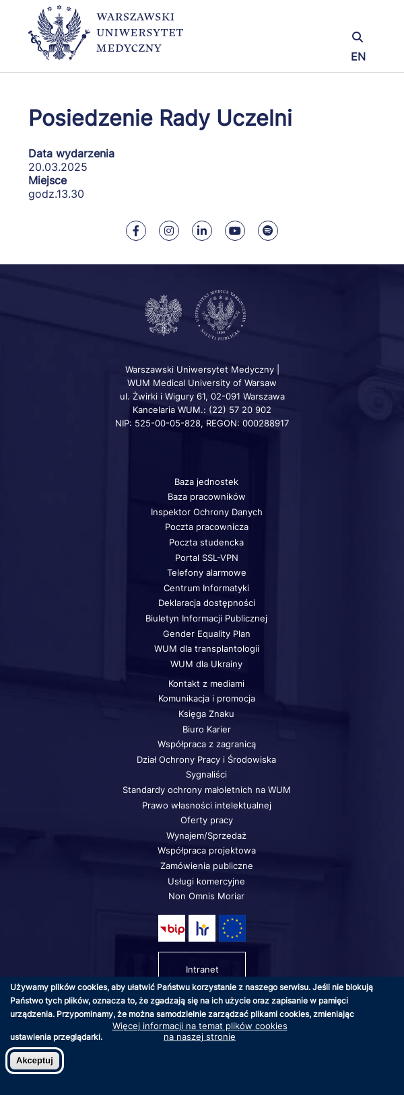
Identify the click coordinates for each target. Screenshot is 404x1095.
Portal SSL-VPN (206, 557)
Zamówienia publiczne (206, 865)
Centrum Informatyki (206, 587)
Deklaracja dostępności (206, 602)
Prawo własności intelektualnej (206, 805)
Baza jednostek (206, 481)
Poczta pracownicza (206, 526)
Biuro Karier (206, 729)
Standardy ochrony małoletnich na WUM (207, 789)
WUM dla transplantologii (206, 648)
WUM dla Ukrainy (206, 663)
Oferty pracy (206, 820)
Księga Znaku (206, 713)
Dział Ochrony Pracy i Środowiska (206, 759)
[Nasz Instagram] (169, 231)
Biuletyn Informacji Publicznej (206, 618)
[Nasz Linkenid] (202, 231)
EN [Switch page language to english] (358, 56)
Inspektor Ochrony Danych (207, 511)
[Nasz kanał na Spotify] (268, 231)
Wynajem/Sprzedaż (206, 835)
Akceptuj (34, 1060)
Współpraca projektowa (207, 850)
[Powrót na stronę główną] (105, 38)
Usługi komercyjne (206, 881)
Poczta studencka (206, 542)
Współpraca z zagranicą (207, 744)
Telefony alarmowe (206, 572)
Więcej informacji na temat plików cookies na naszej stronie (200, 1031)
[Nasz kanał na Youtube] (235, 231)
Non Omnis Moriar (206, 896)
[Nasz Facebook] (136, 231)
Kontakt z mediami (206, 683)
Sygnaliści (206, 774)
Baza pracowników (207, 496)
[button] (318, 18)
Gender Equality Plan (206, 633)
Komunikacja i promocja (206, 698)
